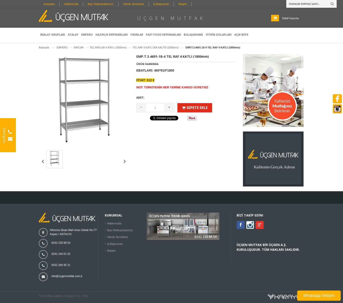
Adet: (140, 97)
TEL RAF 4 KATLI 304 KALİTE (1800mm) (156, 47)
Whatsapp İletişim (319, 295)
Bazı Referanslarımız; (101, 4)
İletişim (182, 4)
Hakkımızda (71, 4)
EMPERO (62, 47)
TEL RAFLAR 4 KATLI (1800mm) (108, 47)
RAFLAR (78, 47)
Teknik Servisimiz (133, 4)
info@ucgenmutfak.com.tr (67, 276)
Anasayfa (49, 4)
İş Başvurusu (161, 4)
